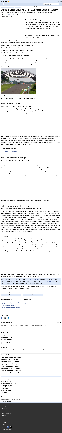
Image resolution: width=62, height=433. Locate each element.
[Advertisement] (12, 28)
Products (27, 302)
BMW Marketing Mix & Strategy (10, 303)
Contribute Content (6, 413)
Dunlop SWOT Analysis (10, 151)
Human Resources (7, 339)
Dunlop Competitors (9, 153)
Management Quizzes (8, 345)
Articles (4, 392)
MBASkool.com (8, 429)
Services (27, 303)
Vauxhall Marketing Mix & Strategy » (33, 294)
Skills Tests (5, 347)
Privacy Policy (5, 411)
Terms (3, 410)
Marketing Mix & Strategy (9, 383)
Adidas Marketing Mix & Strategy (10, 302)
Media (3, 417)
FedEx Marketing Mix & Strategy (10, 361)
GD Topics (5, 394)
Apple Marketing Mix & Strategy (10, 366)
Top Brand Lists (6, 390)
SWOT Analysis (6, 381)
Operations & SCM (7, 337)
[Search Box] (51, 4)
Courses (59, 1)
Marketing (5, 335)
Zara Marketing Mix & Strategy (10, 305)
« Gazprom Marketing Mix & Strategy (11, 294)
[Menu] (2, 4)
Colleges (4, 415)
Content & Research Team (33, 279)
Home (3, 404)
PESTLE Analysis (7, 385)
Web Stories (4, 424)
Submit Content (6, 401)
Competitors (5, 388)
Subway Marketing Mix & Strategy (11, 307)
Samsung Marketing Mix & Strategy (11, 363)
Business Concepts (7, 379)
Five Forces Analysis (8, 386)
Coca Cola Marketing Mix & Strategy (11, 357)
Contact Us (4, 408)
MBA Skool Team (12, 14)
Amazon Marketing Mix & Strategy (11, 368)
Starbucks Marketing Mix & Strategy (11, 370)
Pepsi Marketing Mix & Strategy (10, 372)
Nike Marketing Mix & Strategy (10, 359)
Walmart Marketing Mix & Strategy (11, 364)
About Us (59, 322)
